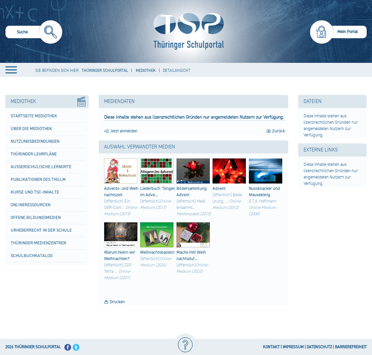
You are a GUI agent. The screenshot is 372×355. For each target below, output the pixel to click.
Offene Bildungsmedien (36, 217)
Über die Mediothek (31, 128)
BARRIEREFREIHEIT (351, 347)
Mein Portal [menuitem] (347, 31)
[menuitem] (33, 33)
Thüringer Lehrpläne (34, 154)
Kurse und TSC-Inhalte (35, 192)
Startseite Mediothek (34, 116)
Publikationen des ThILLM (38, 179)
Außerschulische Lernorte (41, 166)
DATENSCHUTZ (319, 347)
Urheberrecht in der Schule (41, 230)
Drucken (117, 302)
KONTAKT (271, 347)
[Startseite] (187, 31)
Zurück (278, 131)
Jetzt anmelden (123, 131)
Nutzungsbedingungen (35, 141)
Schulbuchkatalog (32, 255)
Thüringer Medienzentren (38, 243)
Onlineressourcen (30, 205)
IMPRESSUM (293, 347)
